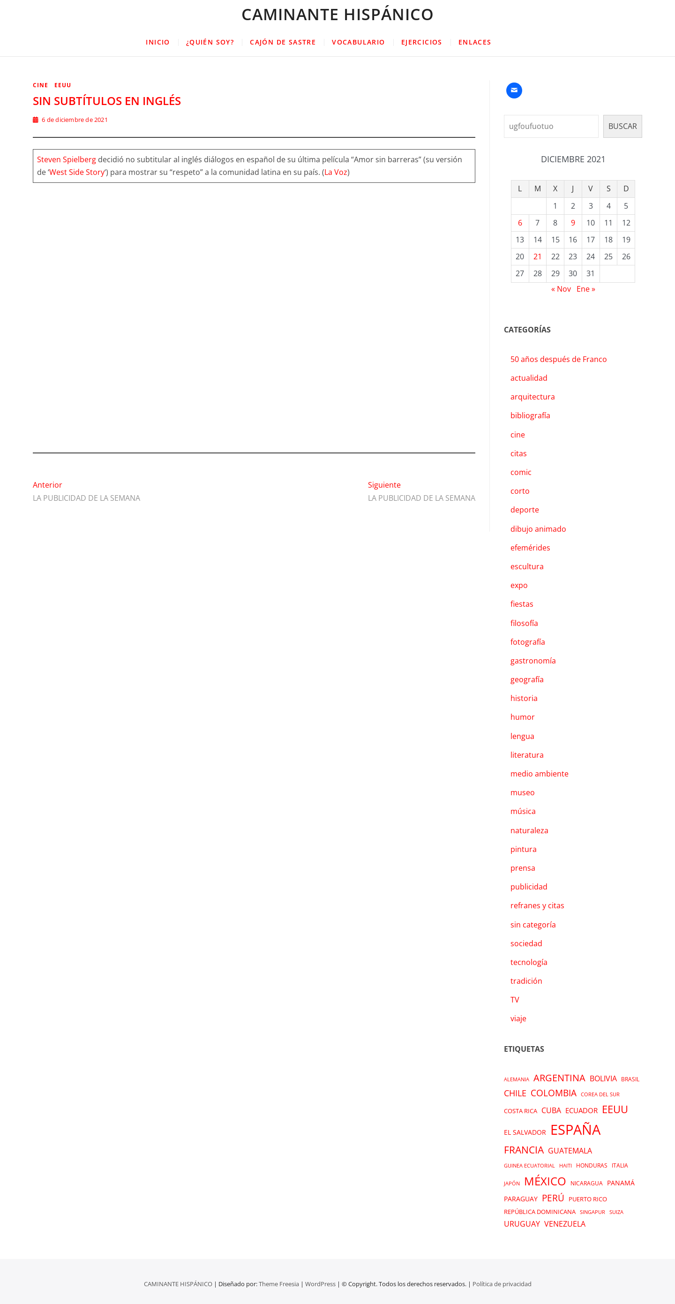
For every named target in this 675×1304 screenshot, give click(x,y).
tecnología (529, 962)
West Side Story (77, 172)
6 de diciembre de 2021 (70, 119)
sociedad (526, 943)
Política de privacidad (502, 1284)
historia (524, 698)
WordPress (320, 1284)
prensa (522, 868)
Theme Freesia (279, 1284)
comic (521, 472)
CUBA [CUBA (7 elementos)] (551, 1110)
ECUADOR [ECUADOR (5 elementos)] (581, 1110)
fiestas (521, 604)
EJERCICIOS (421, 42)
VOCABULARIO (358, 42)
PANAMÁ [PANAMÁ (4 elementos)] (621, 1182)
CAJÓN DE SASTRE (283, 42)
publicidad (529, 887)
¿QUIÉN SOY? (210, 42)
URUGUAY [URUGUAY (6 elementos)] (522, 1224)
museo (522, 792)
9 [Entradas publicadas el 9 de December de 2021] (573, 223)
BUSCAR (622, 126)
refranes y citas (537, 905)
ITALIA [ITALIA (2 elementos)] (620, 1165)
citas (518, 453)
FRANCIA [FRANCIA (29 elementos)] (524, 1149)
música (523, 811)
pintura (523, 849)
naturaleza (529, 830)
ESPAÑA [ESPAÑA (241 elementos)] (575, 1129)
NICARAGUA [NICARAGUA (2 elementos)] (586, 1183)
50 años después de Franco (558, 359)
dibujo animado (538, 529)
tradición (526, 981)
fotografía (527, 642)
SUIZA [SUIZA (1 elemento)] (616, 1212)
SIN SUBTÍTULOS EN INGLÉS (107, 100)
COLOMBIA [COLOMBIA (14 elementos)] (554, 1093)
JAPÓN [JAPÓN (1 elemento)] (512, 1183)
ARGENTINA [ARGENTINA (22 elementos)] (559, 1077)
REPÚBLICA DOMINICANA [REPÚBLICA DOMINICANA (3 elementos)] (540, 1211)
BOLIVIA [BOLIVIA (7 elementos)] (603, 1078)
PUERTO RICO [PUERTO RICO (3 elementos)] (588, 1199)
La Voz (335, 172)
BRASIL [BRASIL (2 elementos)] (630, 1079)
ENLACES (475, 42)
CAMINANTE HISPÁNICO (337, 14)
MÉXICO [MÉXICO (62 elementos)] (545, 1181)
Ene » (586, 289)
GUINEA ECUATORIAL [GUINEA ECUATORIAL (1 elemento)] (529, 1165)
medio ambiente (539, 774)
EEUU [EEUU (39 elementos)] (615, 1109)
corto (520, 491)
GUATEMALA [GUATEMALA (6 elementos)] (570, 1151)
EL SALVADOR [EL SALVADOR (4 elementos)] (525, 1132)
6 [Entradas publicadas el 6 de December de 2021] (520, 223)
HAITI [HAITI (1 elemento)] (565, 1165)
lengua (522, 736)
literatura (527, 755)
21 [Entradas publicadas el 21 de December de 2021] (537, 256)
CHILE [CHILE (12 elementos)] (515, 1093)
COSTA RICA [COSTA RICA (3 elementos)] (520, 1111)
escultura (527, 566)
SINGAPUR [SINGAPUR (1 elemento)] (592, 1212)
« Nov (561, 289)
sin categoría (533, 925)
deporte (524, 510)
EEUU (62, 85)
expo (519, 585)
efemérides (530, 548)
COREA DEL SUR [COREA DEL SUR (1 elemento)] (600, 1094)
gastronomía (533, 661)
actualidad (529, 378)
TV (514, 1000)
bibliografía (530, 415)
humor (522, 717)
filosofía (524, 623)
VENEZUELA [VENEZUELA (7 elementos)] (564, 1224)
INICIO (158, 42)
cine (40, 85)
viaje (518, 1018)
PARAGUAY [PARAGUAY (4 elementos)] (521, 1198)
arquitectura (532, 397)
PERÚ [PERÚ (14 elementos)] (553, 1198)
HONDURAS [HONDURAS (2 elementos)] (592, 1165)
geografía (527, 679)
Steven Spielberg (66, 159)
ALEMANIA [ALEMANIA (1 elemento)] (516, 1079)
